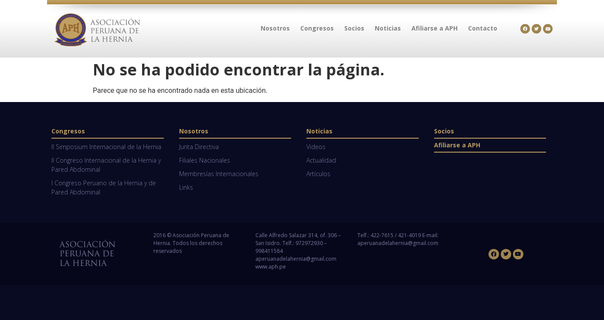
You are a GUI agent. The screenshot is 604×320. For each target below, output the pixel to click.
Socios (444, 131)
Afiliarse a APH (457, 145)
